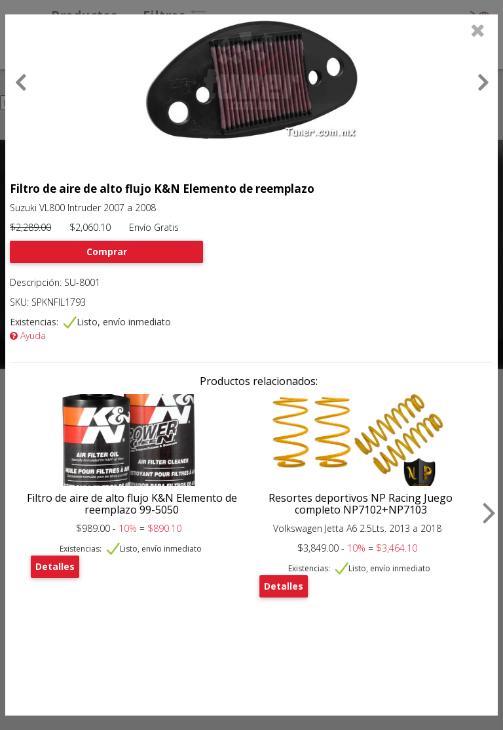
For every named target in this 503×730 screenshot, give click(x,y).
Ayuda (28, 335)
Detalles (55, 566)
